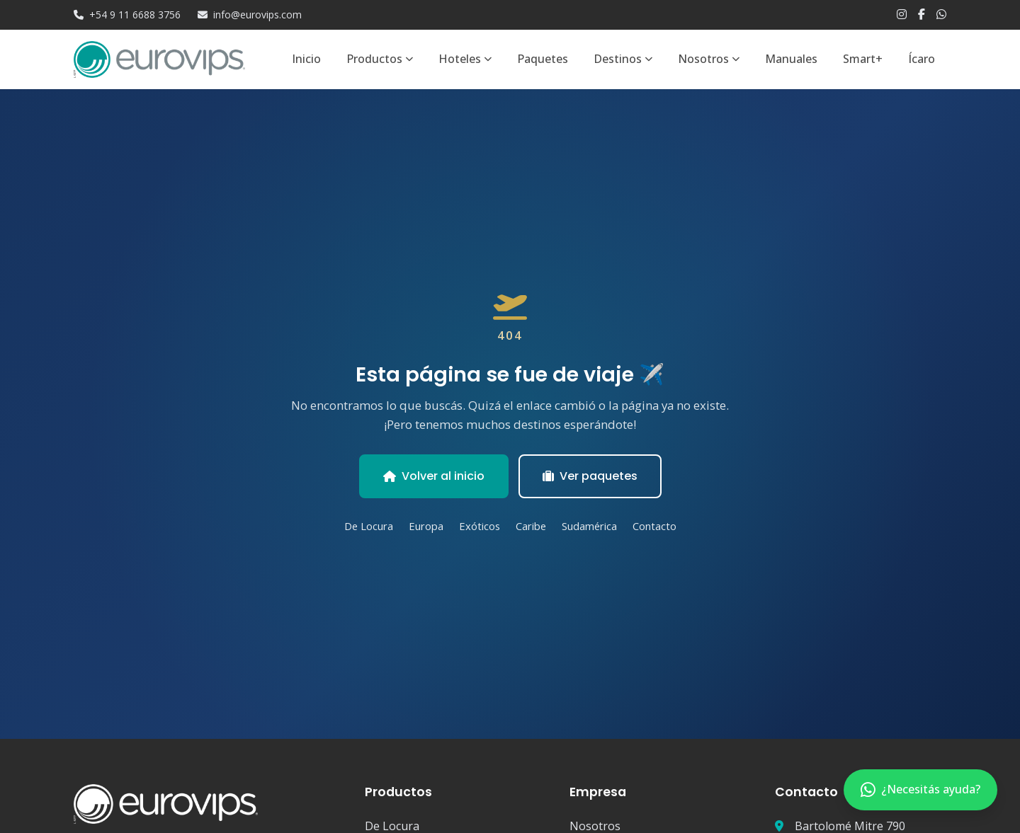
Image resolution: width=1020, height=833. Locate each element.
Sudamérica (589, 526)
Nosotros (709, 59)
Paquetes (542, 59)
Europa (426, 526)
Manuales (791, 59)
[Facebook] (921, 15)
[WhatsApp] (941, 15)
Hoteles (465, 59)
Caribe (531, 526)
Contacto (654, 526)
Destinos (623, 59)
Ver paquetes (590, 476)
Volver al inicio (433, 476)
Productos (379, 59)
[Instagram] (902, 15)
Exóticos (479, 526)
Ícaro (921, 59)
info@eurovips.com (250, 14)
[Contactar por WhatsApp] (920, 789)
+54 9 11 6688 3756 (127, 14)
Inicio (306, 59)
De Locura (368, 526)
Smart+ (863, 59)
